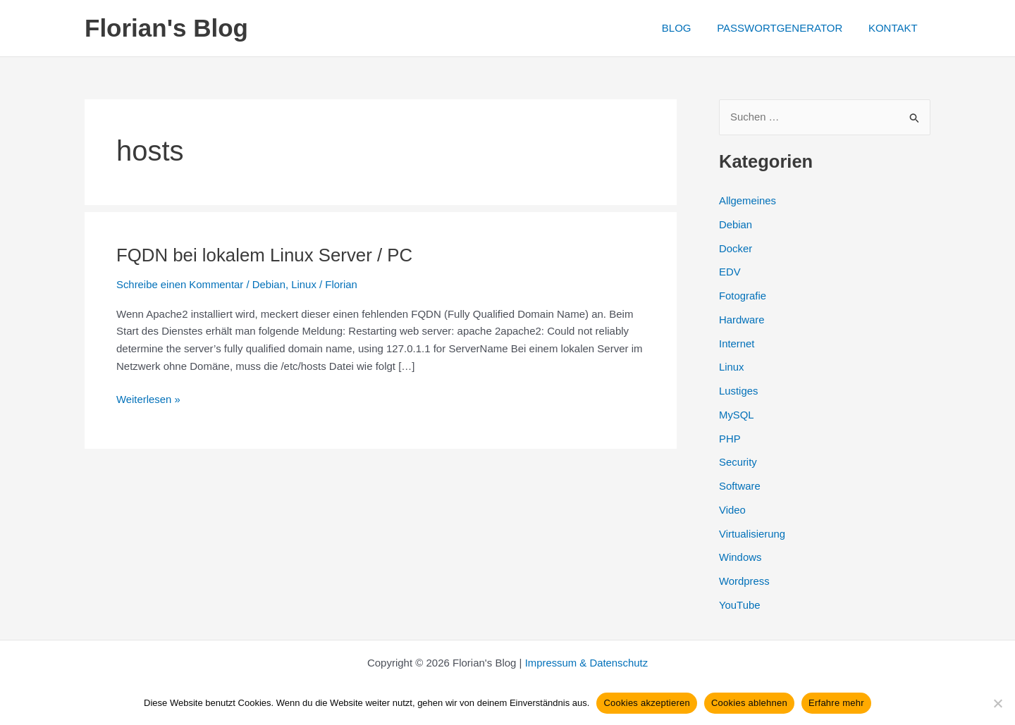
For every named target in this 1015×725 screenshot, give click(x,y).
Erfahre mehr (836, 703)
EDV (730, 272)
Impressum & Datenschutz (586, 663)
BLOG (688, 28)
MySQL (736, 415)
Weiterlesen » (148, 399)
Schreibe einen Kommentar (180, 284)
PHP (730, 439)
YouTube (740, 605)
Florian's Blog (166, 28)
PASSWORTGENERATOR (786, 28)
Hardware (742, 320)
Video (732, 510)
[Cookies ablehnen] (997, 703)
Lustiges (738, 391)
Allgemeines (748, 200)
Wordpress (744, 581)
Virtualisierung (752, 534)
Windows (740, 558)
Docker (736, 248)
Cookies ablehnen (749, 703)
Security (738, 463)
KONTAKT (895, 28)
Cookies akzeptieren (646, 703)
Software (740, 486)
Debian (270, 284)
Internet (737, 343)
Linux (305, 284)
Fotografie (743, 296)
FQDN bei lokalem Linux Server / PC (265, 255)
